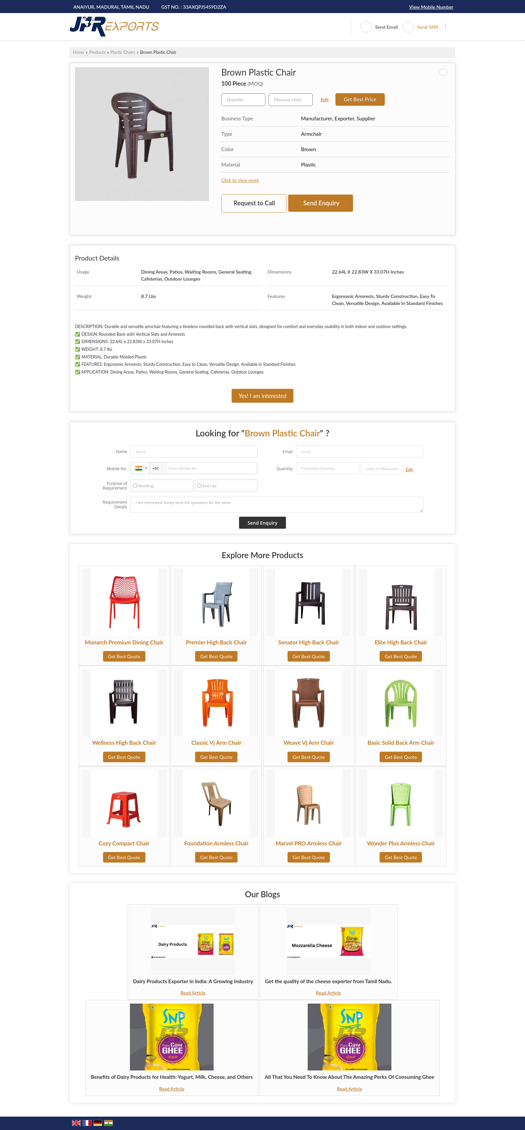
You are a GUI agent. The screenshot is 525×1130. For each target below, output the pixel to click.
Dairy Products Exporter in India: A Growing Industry (193, 981)
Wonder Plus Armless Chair (401, 843)
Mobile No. (117, 469)
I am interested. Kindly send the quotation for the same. (277, 505)
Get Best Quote (124, 656)
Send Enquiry (321, 203)
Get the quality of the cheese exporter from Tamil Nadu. (328, 981)
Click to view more (240, 180)
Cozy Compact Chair (124, 843)
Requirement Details (114, 504)
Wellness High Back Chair (124, 742)
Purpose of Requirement (114, 486)
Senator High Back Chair (308, 642)
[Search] (445, 26)
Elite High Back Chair (401, 642)
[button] (431, 7)
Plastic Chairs (122, 52)
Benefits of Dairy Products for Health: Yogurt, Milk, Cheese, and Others (172, 1077)
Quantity (285, 469)
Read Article (193, 993)
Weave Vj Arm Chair (309, 742)
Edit (325, 99)
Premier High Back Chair (216, 642)
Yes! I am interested (262, 395)
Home (78, 52)
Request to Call (254, 203)
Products (97, 52)
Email (287, 451)
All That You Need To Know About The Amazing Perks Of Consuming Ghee (349, 1077)
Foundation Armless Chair (216, 843)
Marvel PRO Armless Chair (309, 843)
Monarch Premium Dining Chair (124, 642)
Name (121, 451)
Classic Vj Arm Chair (216, 742)
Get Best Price (360, 99)
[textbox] (291, 99)
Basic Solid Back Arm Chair (401, 742)
